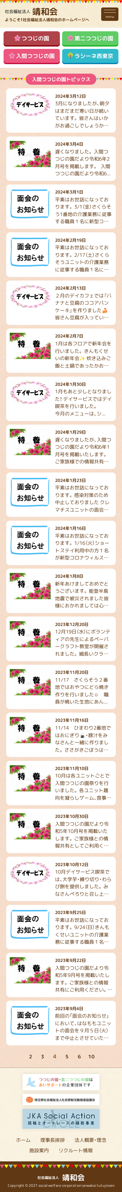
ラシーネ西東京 (90, 55)
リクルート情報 (76, 1150)
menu (110, 14)
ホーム (23, 1139)
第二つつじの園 (90, 38)
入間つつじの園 (32, 55)
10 (91, 1056)
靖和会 (31, 11)
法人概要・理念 (90, 1139)
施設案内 (39, 1150)
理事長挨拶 (52, 1139)
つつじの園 (31, 38)
